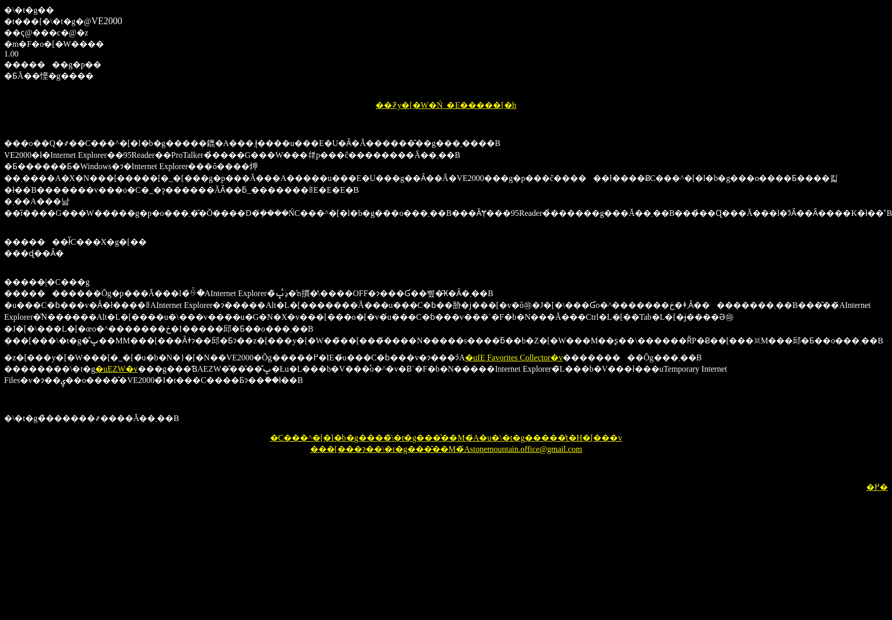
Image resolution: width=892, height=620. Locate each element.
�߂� (877, 487)
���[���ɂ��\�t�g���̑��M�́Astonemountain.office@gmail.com (446, 449)
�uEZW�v (116, 368)
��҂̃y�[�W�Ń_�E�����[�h (446, 105)
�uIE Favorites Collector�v (514, 357)
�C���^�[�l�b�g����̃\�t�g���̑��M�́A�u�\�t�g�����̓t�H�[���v (446, 437)
